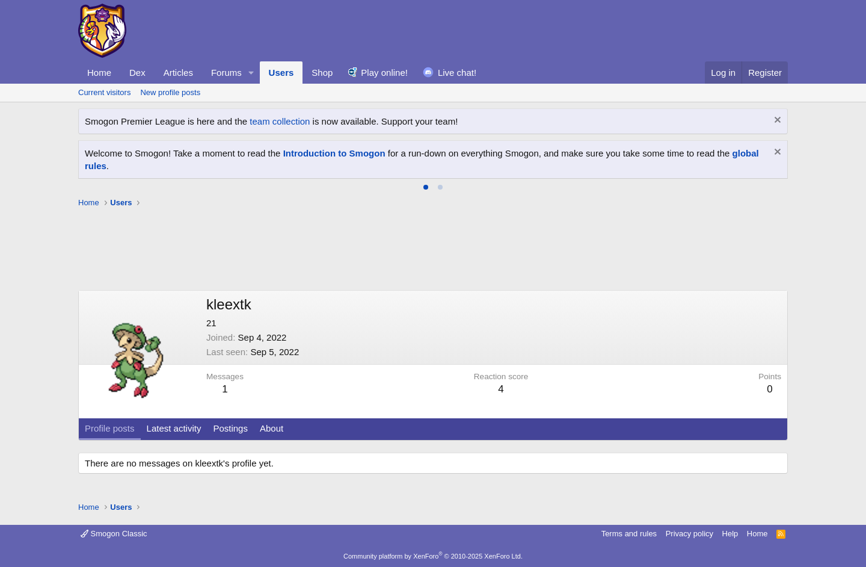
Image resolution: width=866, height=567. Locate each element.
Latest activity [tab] (174, 428)
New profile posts (170, 92)
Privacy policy (689, 533)
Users (281, 72)
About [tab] (271, 428)
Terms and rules (629, 533)
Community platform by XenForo (433, 556)
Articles (178, 72)
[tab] (426, 187)
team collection (280, 121)
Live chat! (457, 72)
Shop (322, 72)
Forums (226, 72)
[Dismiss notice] (776, 121)
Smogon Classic (114, 533)
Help (730, 533)
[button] (251, 72)
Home (99, 72)
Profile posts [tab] (110, 428)
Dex (137, 72)
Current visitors (104, 92)
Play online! (384, 72)
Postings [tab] (230, 428)
